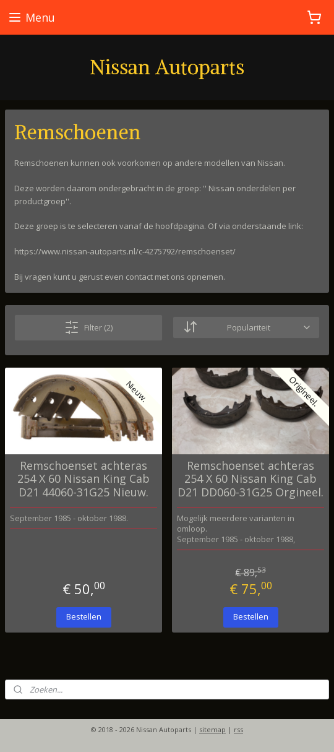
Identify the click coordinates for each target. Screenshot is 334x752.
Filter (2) (88, 326)
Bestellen (83, 616)
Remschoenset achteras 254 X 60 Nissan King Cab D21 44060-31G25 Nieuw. (83, 479)
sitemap (212, 729)
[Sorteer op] (246, 327)
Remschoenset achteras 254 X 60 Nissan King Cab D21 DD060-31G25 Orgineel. (250, 479)
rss (238, 729)
